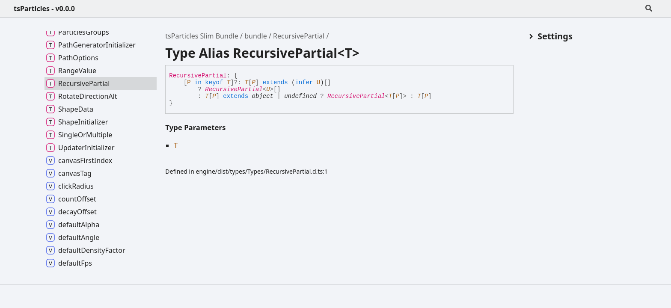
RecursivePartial (298, 36)
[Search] (648, 8)
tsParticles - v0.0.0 (44, 8)
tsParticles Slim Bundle (201, 36)
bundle (255, 36)
